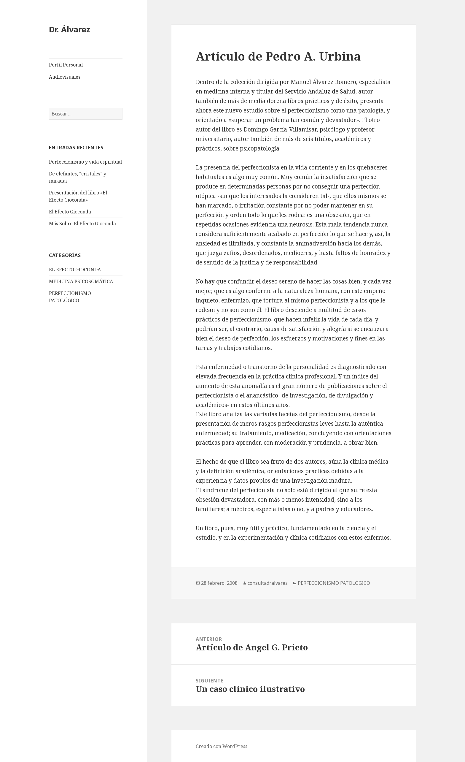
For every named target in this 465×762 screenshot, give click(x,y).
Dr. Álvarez (69, 29)
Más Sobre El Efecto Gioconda (82, 223)
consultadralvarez (268, 583)
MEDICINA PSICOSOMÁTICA (81, 281)
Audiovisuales (64, 77)
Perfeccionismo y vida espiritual (85, 162)
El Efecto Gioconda (70, 211)
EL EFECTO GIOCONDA (75, 269)
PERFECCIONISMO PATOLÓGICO (334, 583)
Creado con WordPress (221, 746)
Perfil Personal (66, 64)
